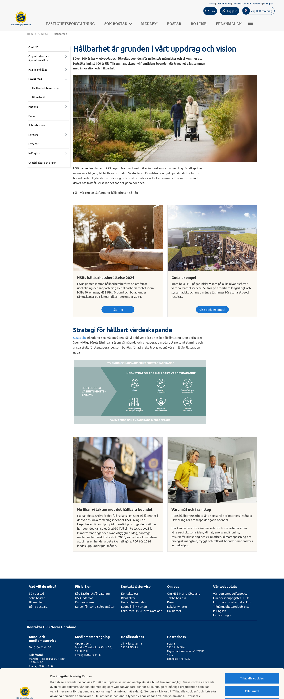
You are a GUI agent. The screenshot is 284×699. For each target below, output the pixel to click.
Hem (30, 33)
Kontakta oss (129, 593)
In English (268, 3)
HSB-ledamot (84, 598)
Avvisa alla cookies (252, 673)
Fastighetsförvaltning (70, 24)
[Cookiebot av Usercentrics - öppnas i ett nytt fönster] (25, 691)
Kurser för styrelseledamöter (94, 606)
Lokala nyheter (177, 606)
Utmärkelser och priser (42, 162)
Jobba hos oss (223, 3)
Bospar (174, 24)
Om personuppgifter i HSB (231, 598)
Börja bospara (38, 606)
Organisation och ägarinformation (38, 58)
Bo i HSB (199, 24)
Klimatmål (38, 97)
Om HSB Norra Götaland (183, 593)
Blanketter (128, 598)
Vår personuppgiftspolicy (230, 593)
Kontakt (236, 3)
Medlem (149, 24)
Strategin (79, 337)
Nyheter (257, 3)
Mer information (204, 691)
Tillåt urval (252, 661)
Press (212, 3)
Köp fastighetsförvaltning (92, 593)
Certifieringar (222, 615)
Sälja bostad (37, 598)
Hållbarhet (35, 78)
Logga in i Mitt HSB (134, 606)
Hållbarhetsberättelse (45, 88)
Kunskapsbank (84, 602)
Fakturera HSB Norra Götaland (141, 610)
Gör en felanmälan (133, 602)
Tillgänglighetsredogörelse (231, 606)
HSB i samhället (37, 69)
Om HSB (247, 3)
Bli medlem (36, 602)
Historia (33, 106)
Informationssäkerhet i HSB (231, 602)
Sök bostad (118, 24)
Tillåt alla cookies (252, 648)
